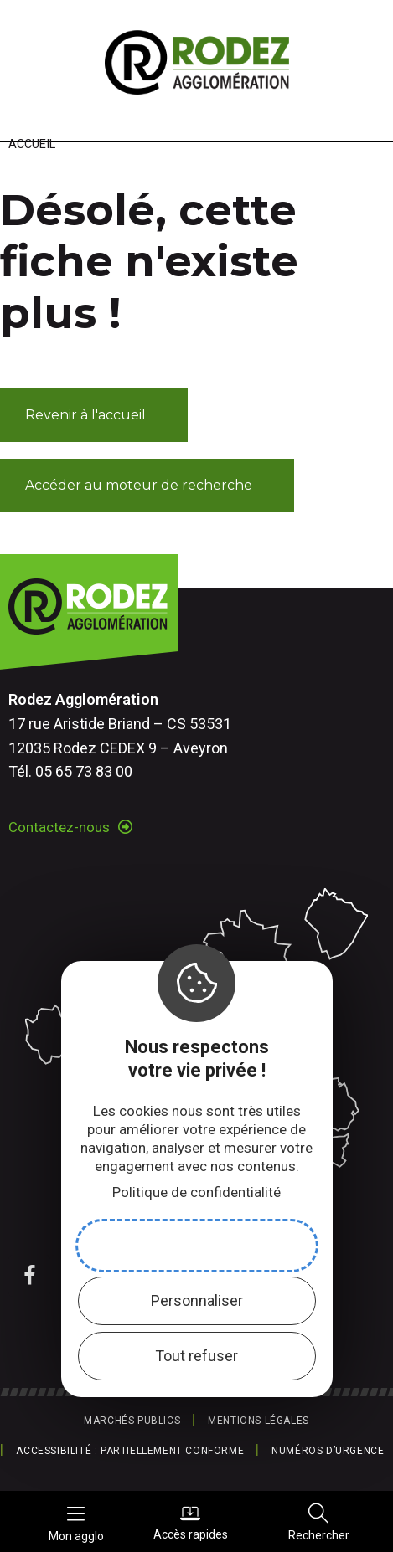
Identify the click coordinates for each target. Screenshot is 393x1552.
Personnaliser (197, 1300)
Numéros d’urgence (327, 1451)
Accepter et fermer (197, 1245)
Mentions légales (258, 1420)
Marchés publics (132, 1420)
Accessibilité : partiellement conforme (130, 1451)
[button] (94, 415)
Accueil (31, 144)
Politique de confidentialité (196, 1192)
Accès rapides (190, 1521)
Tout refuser (196, 1355)
